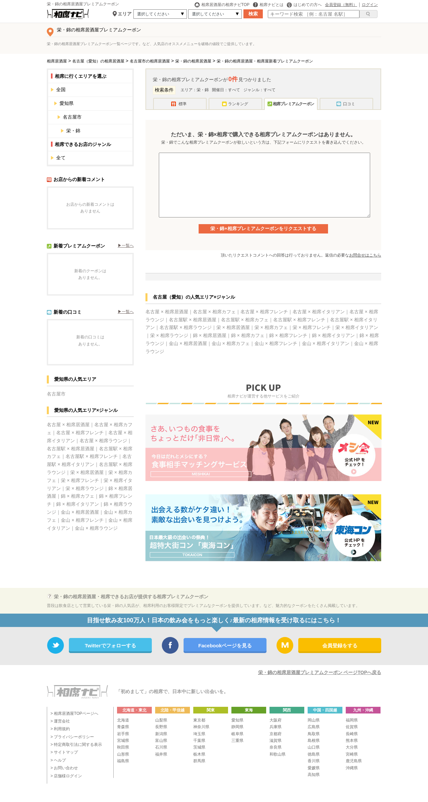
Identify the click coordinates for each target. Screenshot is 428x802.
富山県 (161, 740)
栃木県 (199, 754)
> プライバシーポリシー (72, 737)
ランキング (238, 104)
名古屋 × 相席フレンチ (80, 432)
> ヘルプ (58, 760)
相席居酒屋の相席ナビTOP (222, 4)
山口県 (314, 747)
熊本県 (352, 740)
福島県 (123, 761)
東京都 (199, 720)
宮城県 (123, 740)
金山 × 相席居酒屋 (80, 512)
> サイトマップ (64, 752)
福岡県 (352, 720)
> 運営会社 (60, 721)
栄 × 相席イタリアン (356, 327)
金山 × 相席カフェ (231, 343)
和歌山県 (278, 754)
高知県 (314, 774)
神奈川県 (201, 727)
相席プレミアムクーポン (293, 104)
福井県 (161, 754)
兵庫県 (276, 727)
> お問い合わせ (64, 768)
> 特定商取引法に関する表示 (76, 744)
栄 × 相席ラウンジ (85, 488)
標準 (183, 104)
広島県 (314, 727)
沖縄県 (352, 768)
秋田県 (123, 747)
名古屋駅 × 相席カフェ (245, 319)
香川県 (314, 761)
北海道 (123, 720)
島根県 (314, 740)
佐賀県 (352, 727)
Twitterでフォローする (110, 645)
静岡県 (237, 727)
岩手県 (123, 734)
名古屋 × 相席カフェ (214, 311)
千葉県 (199, 740)
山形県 (123, 754)
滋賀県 (276, 740)
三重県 (237, 740)
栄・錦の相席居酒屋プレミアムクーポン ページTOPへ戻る (319, 672)
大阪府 (276, 720)
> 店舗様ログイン (66, 776)
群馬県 (199, 761)
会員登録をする (339, 645)
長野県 (161, 727)
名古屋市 (95, 117)
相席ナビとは (268, 4)
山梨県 (161, 720)
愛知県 (93, 103)
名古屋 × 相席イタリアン (319, 311)
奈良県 (276, 747)
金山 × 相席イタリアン (325, 343)
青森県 (123, 727)
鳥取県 (314, 734)
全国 (91, 89)
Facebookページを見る (225, 645)
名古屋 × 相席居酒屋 (68, 424)
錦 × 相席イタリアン (77, 504)
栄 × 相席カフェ (271, 327)
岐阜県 (237, 734)
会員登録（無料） (341, 4)
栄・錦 (73, 130)
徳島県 (314, 754)
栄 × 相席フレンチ (80, 480)
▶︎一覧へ (126, 245)
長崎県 (352, 734)
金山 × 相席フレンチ (82, 520)
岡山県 (314, 720)
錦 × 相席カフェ (77, 496)
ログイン (370, 4)
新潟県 (161, 734)
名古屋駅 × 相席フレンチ (92, 456)
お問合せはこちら (365, 255)
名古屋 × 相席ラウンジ (103, 440)
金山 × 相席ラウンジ (96, 528)
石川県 (161, 747)
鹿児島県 (354, 761)
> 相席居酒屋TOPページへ (74, 713)
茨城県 (199, 747)
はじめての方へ (304, 4)
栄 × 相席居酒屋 (87, 472)
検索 (253, 13)
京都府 (276, 734)
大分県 (352, 747)
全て (91, 157)
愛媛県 (314, 768)
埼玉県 (199, 734)
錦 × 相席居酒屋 (209, 335)
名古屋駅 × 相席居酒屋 (70, 448)
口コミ (349, 104)
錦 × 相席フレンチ (288, 335)
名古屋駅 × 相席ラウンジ (185, 327)
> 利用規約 (60, 729)
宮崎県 (352, 754)
